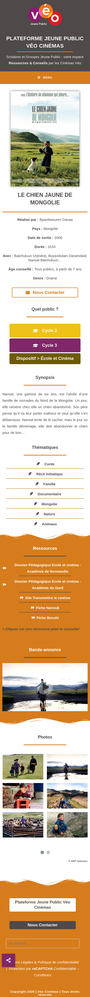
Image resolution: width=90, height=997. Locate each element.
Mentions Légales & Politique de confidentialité (42, 961)
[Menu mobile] (45, 77)
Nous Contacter (43, 924)
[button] (8, 960)
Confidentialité (65, 968)
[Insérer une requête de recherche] (42, 942)
